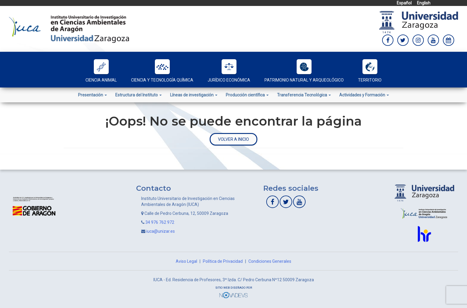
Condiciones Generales (269, 261)
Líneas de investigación (193, 95)
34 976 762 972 (159, 222)
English (423, 3)
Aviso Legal (186, 261)
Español (404, 3)
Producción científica (247, 95)
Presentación (92, 95)
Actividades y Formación (364, 95)
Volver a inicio (233, 139)
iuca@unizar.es (160, 231)
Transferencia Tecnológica (304, 95)
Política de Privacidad (223, 261)
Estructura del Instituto (138, 95)
